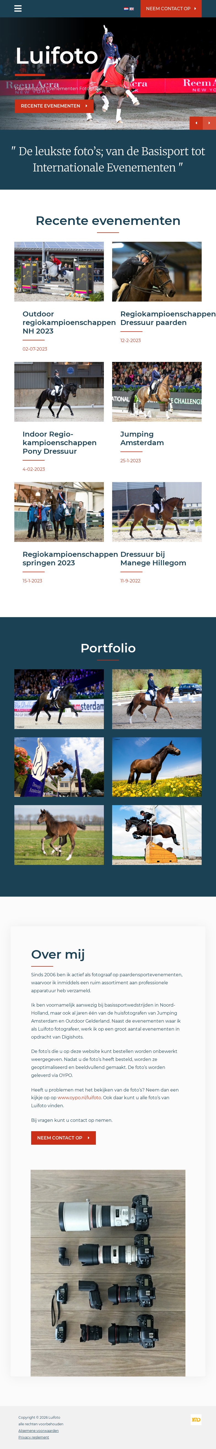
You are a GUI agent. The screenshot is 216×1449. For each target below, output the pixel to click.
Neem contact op (171, 8)
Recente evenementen (54, 106)
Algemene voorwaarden (38, 1431)
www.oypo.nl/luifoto (79, 1097)
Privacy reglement (33, 1437)
